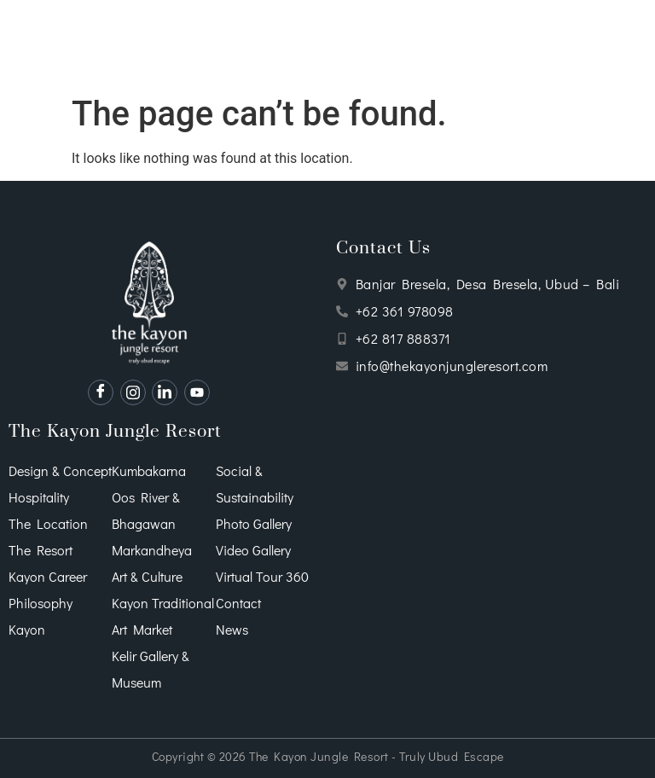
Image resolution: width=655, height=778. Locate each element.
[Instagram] (133, 392)
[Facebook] (100, 392)
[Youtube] (197, 392)
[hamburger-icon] (19, 43)
